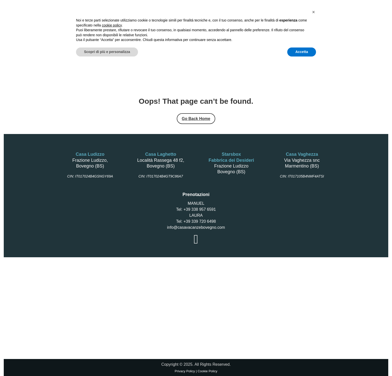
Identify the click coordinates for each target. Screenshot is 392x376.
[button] (314, 322)
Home (75, 36)
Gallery (314, 36)
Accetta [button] (301, 362)
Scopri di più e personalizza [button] (107, 362)
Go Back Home (196, 118)
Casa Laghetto (102, 36)
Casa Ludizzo (136, 36)
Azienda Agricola (281, 36)
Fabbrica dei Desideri (237, 36)
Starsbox (200, 36)
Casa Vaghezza (169, 36)
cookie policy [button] (112, 336)
